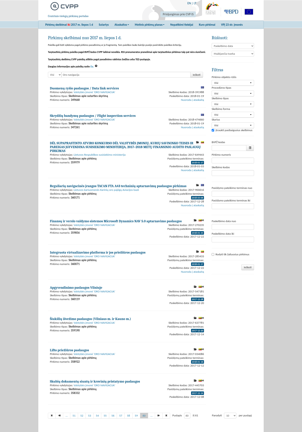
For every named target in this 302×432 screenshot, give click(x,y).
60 (144, 415)
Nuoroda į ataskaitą (192, 100)
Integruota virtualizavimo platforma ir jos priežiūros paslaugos (98, 252)
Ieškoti (196, 74)
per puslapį (245, 415)
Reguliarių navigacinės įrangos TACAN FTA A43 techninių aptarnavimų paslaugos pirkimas (118, 186)
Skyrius (216, 119)
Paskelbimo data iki (223, 233)
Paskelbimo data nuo (224, 221)
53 (89, 415)
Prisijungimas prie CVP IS (178, 14)
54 (97, 415)
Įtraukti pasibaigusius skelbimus (232, 130)
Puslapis (177, 415)
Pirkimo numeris (221, 154)
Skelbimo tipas (220, 98)
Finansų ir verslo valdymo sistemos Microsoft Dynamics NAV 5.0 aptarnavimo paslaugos (116, 221)
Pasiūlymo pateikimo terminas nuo (232, 188)
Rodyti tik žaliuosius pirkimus (230, 254)
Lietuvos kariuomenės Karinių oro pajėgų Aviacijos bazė (106, 190)
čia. (92, 66)
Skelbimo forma (221, 109)
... (66, 415)
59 (136, 415)
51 (74, 415)
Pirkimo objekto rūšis (224, 77)
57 (120, 415)
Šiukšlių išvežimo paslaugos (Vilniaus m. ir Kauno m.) (90, 319)
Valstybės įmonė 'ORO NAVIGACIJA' (94, 92)
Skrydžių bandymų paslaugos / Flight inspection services (93, 116)
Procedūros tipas (221, 87)
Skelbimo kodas (221, 167)
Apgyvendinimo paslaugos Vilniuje (76, 287)
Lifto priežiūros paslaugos (69, 350)
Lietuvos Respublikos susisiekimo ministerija (100, 154)
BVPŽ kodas (218, 142)
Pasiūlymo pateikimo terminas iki (231, 200)
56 (113, 415)
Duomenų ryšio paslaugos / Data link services (84, 88)
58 (128, 415)
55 (105, 415)
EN (189, 3)
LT (195, 3)
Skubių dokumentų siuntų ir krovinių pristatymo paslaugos (95, 381)
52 (81, 415)
